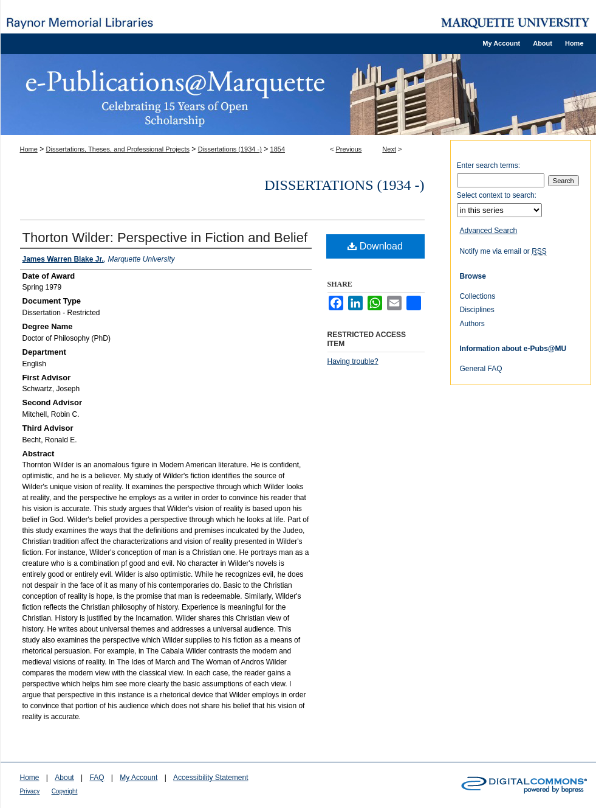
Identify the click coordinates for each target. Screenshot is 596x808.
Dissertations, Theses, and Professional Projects (118, 149)
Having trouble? (352, 361)
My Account (138, 777)
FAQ (96, 777)
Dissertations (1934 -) (230, 149)
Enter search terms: (489, 165)
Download (375, 246)
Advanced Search (489, 230)
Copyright (65, 791)
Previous (349, 149)
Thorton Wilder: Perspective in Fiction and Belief (165, 237)
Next (389, 149)
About (64, 777)
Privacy (30, 791)
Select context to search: (496, 195)
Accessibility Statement (210, 777)
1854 (277, 149)
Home (29, 149)
